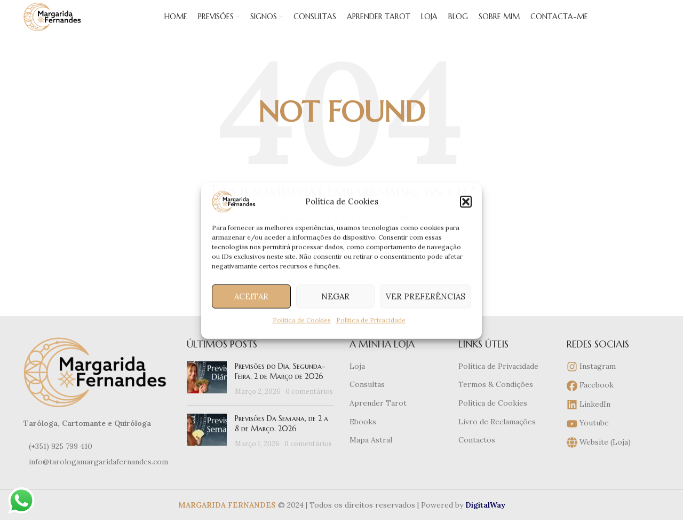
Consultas (367, 399)
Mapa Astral (371, 455)
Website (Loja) (599, 457)
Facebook (590, 400)
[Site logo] (68, 23)
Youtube (588, 438)
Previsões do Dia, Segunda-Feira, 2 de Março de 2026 (280, 386)
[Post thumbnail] (207, 394)
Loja (357, 380)
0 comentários (309, 405)
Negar (335, 296)
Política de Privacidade (371, 320)
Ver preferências (425, 296)
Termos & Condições (495, 399)
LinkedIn (588, 419)
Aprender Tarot (378, 417)
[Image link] (97, 386)
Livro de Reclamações (497, 436)
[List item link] (97, 460)
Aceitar (251, 296)
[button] (465, 201)
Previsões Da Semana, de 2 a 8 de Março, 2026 (281, 438)
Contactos (476, 455)
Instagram (591, 381)
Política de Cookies (302, 320)
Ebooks (363, 436)
